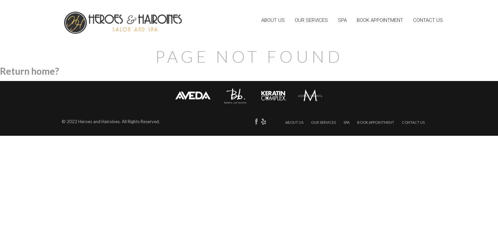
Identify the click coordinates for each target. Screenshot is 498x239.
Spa (342, 21)
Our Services (311, 21)
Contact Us (428, 21)
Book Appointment (380, 21)
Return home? (29, 71)
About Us (273, 21)
